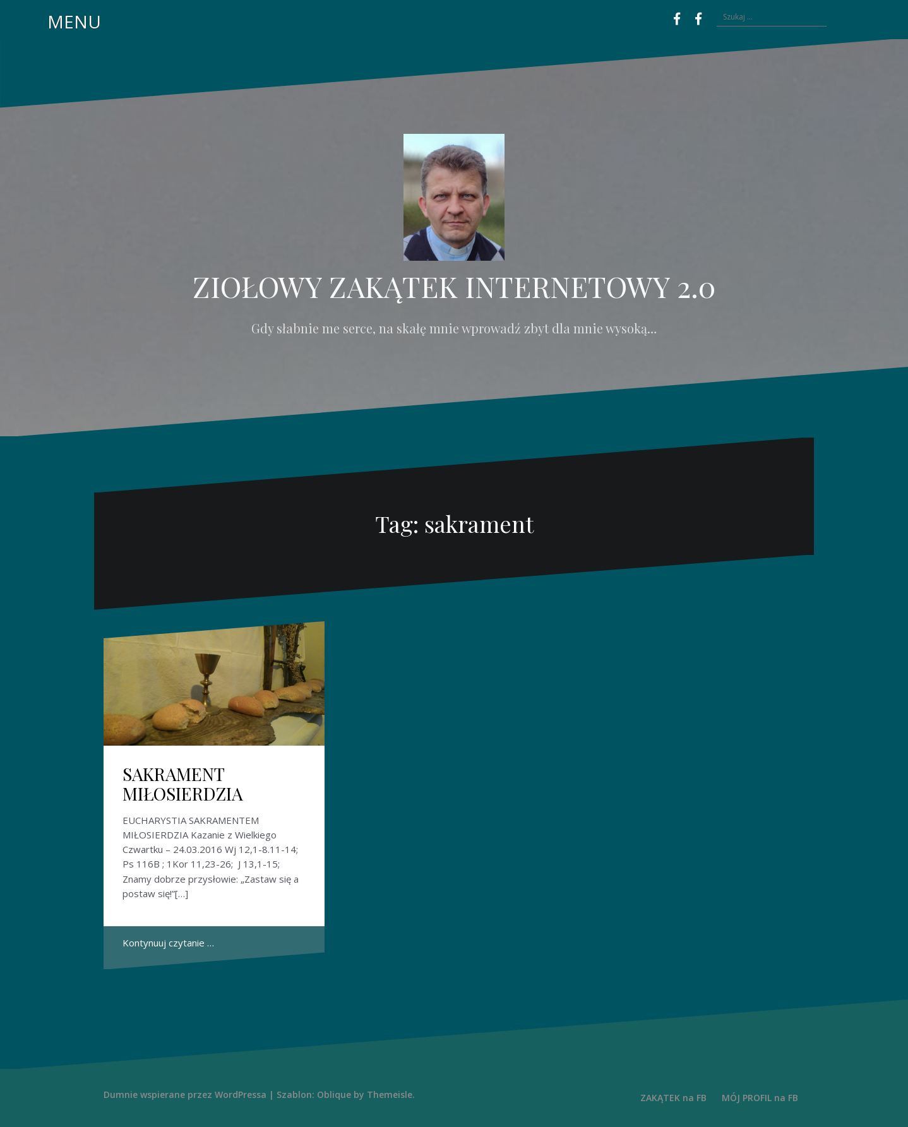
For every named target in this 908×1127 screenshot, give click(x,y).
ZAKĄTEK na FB (673, 1098)
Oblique (334, 1094)
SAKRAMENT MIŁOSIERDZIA (182, 783)
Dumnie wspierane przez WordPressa (185, 1094)
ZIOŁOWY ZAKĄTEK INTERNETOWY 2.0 (454, 286)
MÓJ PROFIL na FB (760, 1098)
